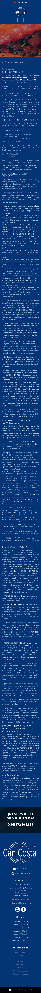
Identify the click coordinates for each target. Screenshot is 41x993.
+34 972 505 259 (20, 899)
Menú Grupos (20, 965)
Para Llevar (20, 962)
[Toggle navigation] (20, 20)
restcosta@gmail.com (14, 156)
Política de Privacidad (20, 974)
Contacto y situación (20, 971)
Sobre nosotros (20, 952)
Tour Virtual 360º (20, 968)
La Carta (21, 958)
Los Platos (20, 955)
